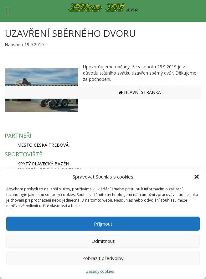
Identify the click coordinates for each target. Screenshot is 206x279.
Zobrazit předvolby (103, 258)
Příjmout (103, 224)
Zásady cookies (100, 271)
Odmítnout (103, 241)
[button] (196, 177)
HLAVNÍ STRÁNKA (140, 92)
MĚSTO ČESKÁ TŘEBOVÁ (43, 145)
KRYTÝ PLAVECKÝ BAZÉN (43, 164)
